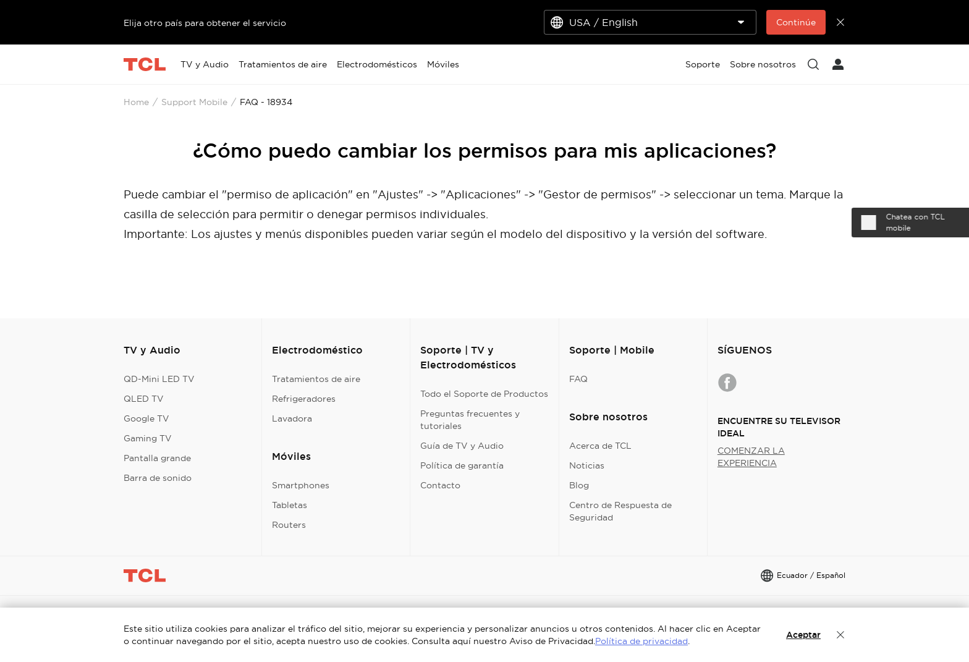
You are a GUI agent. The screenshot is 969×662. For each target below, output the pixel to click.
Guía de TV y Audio (462, 445)
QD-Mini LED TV (159, 378)
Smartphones (300, 485)
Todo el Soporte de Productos (484, 393)
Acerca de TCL (600, 445)
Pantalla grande (157, 458)
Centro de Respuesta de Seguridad (620, 511)
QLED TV (144, 398)
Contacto (440, 485)
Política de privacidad (641, 641)
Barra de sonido (158, 477)
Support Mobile (194, 102)
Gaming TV (148, 438)
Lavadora (292, 418)
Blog (579, 485)
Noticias (586, 465)
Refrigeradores (304, 398)
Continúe (796, 22)
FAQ (578, 378)
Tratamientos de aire (316, 378)
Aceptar (803, 634)
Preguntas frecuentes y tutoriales (470, 419)
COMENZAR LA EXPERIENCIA (751, 457)
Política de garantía (462, 465)
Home (136, 102)
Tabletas (289, 505)
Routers (289, 524)
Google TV (146, 418)
